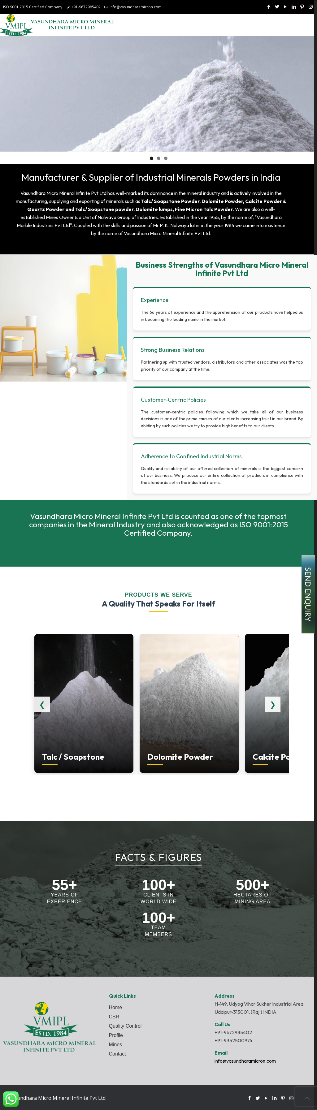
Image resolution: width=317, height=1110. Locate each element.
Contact (117, 1053)
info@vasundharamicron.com (136, 7)
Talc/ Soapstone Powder (170, 201)
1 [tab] (151, 158)
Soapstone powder (110, 209)
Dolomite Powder (222, 201)
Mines (115, 1044)
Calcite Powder (263, 201)
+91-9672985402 (86, 7)
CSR (114, 1016)
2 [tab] (158, 158)
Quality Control (125, 1026)
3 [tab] (165, 158)
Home (115, 1007)
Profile (116, 1035)
